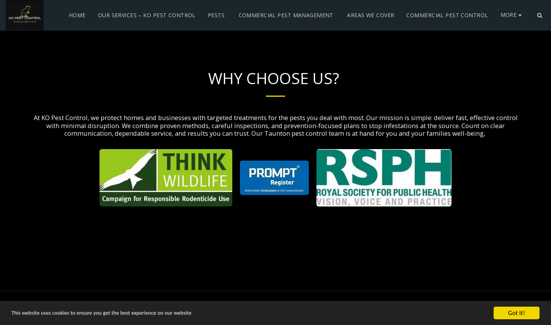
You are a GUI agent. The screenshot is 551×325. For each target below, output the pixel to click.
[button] (539, 15)
